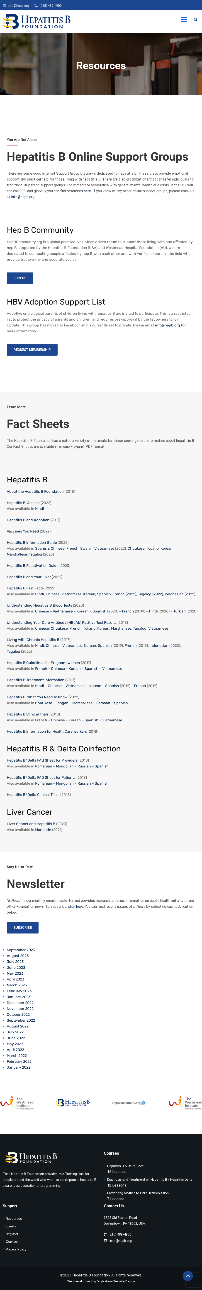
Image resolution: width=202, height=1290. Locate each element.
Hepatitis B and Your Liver (29, 577)
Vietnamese (104, 548)
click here (75, 906)
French (72, 548)
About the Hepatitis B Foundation (35, 491)
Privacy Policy (16, 1249)
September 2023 (21, 950)
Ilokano (89, 628)
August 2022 (18, 1026)
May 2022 (15, 1044)
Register (12, 1234)
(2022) (189, 594)
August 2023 (18, 956)
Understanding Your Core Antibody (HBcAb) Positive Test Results (62, 622)
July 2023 (15, 961)
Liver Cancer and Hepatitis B (31, 824)
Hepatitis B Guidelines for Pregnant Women (43, 663)
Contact (12, 1242)
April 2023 (15, 979)
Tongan (62, 703)
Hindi (39, 509)
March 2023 (17, 985)
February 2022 (19, 1061)
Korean (167, 548)
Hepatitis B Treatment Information (35, 680)
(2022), (131, 594)
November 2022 (20, 1008)
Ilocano (152, 548)
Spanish (42, 548)
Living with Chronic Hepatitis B (33, 640)
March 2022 (17, 1055)
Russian (84, 766)
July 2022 (15, 1032)
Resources (14, 1219)
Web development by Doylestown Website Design (101, 1281)
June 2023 (16, 967)
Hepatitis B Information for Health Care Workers (47, 731)
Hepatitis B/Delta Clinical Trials (33, 795)
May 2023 (15, 973)
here (87, 191)
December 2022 (20, 1003)
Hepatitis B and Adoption (28, 520)
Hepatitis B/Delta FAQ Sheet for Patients (41, 777)
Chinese (58, 548)
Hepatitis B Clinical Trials (28, 714)
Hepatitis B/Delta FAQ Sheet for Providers (42, 760)
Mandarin (43, 830)
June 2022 (16, 1038)
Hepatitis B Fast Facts (25, 588)
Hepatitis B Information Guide (32, 542)
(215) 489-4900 (50, 5)
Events (11, 1226)
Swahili (86, 548)
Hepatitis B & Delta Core (125, 1166)
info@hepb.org (18, 5)
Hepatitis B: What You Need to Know (37, 697)
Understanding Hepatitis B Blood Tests (39, 605)
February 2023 (19, 991)
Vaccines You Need (23, 531)
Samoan (103, 703)
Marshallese (17, 554)
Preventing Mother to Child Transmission (138, 1193)
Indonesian (174, 594)
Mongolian (65, 766)
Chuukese (136, 548)
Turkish (179, 611)
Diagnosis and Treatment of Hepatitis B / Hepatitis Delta (149, 1179)
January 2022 (18, 1067)
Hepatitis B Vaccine (23, 503)
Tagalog (35, 554)
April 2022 (15, 1050)
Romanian (43, 766)
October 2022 (18, 1014)
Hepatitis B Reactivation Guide (32, 565)
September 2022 (21, 1020)
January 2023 (19, 997)
